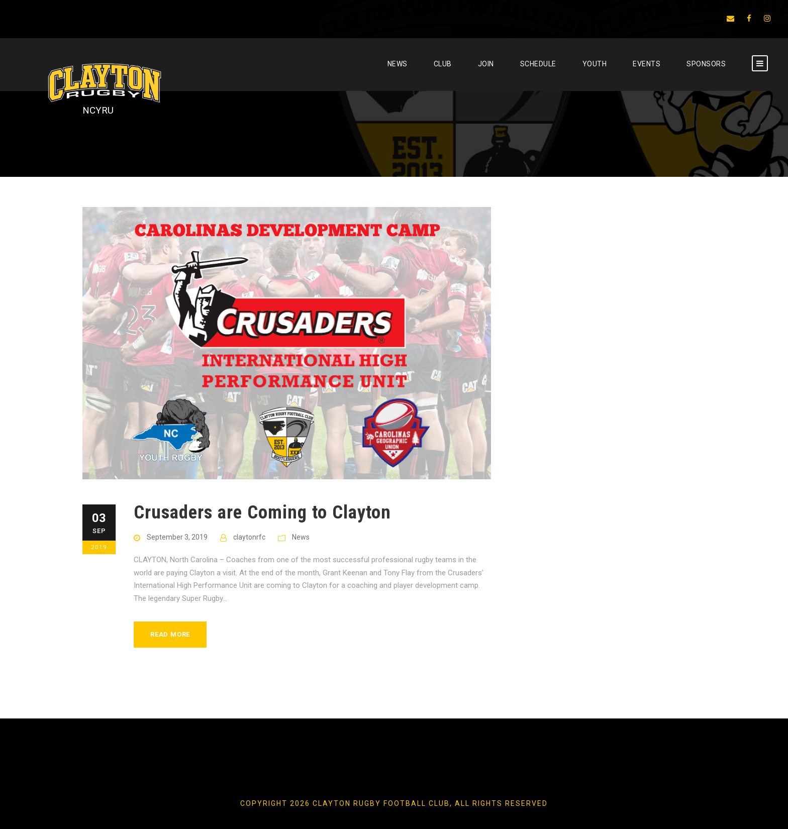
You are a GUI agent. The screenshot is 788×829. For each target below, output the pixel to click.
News (397, 64)
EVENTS (646, 64)
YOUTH (594, 64)
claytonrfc (249, 537)
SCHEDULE (538, 64)
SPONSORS (706, 64)
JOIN (486, 64)
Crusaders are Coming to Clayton (262, 512)
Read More (170, 634)
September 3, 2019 (177, 537)
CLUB (443, 64)
